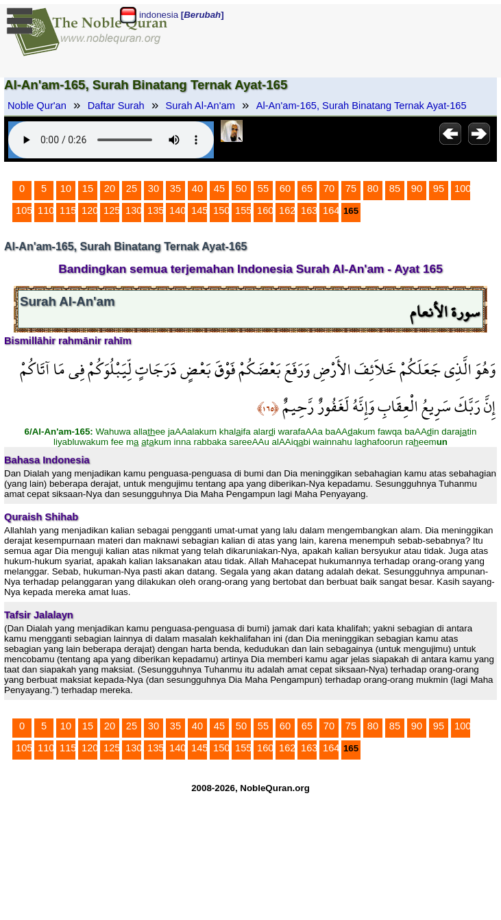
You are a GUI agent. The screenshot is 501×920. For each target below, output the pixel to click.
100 (462, 188)
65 (307, 188)
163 (309, 210)
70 (328, 188)
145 (199, 210)
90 (416, 188)
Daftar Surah (116, 105)
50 (241, 188)
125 (111, 210)
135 (155, 210)
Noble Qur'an (37, 105)
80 (372, 188)
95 (438, 188)
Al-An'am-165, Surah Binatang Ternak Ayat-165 (361, 105)
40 (197, 188)
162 (287, 210)
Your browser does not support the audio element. (111, 139)
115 (68, 210)
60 (285, 188)
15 (87, 188)
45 (219, 188)
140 (177, 210)
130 (133, 210)
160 (265, 210)
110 (46, 210)
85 (394, 188)
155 (243, 210)
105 (24, 210)
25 (131, 188)
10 (65, 188)
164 (331, 210)
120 (90, 210)
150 (221, 210)
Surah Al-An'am (200, 105)
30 (153, 188)
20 (109, 188)
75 (350, 188)
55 (263, 188)
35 (175, 188)
